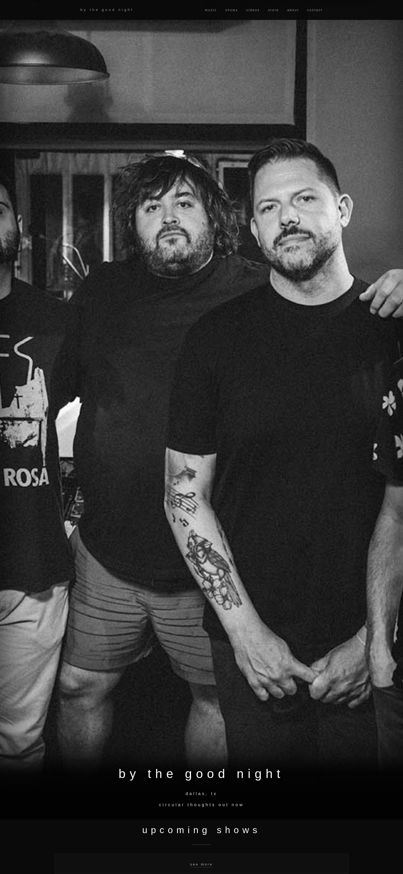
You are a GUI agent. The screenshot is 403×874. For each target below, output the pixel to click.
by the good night (107, 10)
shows (231, 10)
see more (201, 864)
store (273, 10)
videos (253, 10)
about (293, 10)
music (211, 10)
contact (315, 10)
